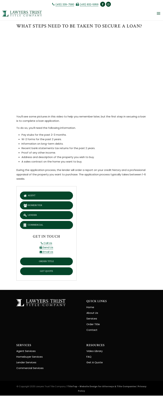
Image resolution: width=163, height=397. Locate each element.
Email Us (46, 252)
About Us (92, 314)
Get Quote (46, 272)
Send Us (46, 248)
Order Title (46, 262)
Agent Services (26, 352)
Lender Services (26, 364)
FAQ (88, 358)
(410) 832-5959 (89, 4)
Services (91, 320)
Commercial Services (30, 369)
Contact (91, 331)
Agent (30, 195)
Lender (31, 215)
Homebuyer (34, 205)
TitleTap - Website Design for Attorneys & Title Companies (101, 387)
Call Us (46, 244)
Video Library (94, 352)
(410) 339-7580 (64, 4)
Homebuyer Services (29, 358)
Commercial (34, 225)
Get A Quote (94, 364)
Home (90, 308)
